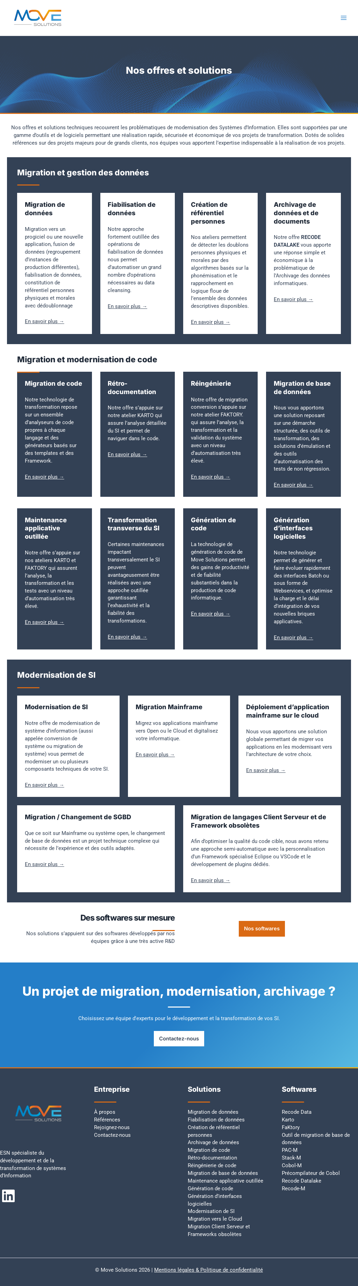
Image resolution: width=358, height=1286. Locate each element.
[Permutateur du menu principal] (343, 17)
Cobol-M (292, 1165)
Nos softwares (262, 928)
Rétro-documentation (212, 1158)
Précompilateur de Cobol (311, 1173)
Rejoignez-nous (112, 1127)
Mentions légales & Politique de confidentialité (208, 1270)
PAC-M (290, 1150)
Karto (288, 1120)
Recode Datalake (301, 1181)
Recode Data (297, 1112)
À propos (104, 1112)
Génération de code (210, 1188)
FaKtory (291, 1127)
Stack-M (291, 1158)
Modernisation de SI (211, 1211)
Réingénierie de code (212, 1165)
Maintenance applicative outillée (225, 1181)
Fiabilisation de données (216, 1120)
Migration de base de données (223, 1173)
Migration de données (213, 1112)
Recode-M (293, 1188)
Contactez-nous (179, 1039)
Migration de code (209, 1150)
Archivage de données (213, 1142)
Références (107, 1120)
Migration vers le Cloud (215, 1219)
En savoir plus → (44, 321)
